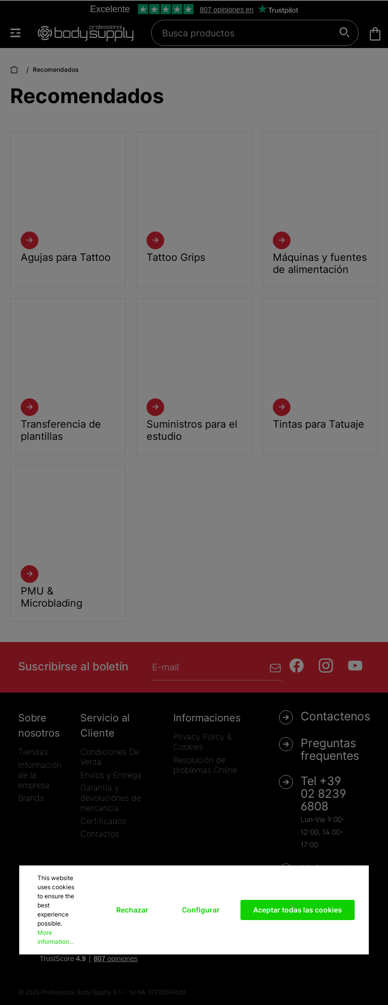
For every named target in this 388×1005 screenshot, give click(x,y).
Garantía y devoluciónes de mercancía (110, 798)
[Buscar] (345, 32)
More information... (55, 937)
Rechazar (132, 909)
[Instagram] (326, 665)
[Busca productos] (249, 32)
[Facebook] (296, 665)
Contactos (99, 834)
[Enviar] (275, 667)
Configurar (201, 909)
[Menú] (20, 33)
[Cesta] (375, 34)
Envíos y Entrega (110, 775)
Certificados (103, 821)
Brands (31, 798)
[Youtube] (355, 665)
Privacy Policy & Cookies (202, 742)
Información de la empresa (39, 775)
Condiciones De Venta (109, 757)
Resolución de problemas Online (205, 765)
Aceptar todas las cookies (297, 909)
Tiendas (33, 752)
